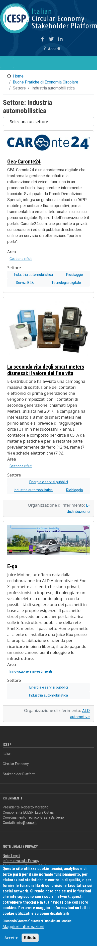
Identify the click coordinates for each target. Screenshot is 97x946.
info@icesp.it (27, 823)
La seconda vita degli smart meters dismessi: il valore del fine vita (45, 370)
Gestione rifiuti (21, 259)
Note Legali (11, 856)
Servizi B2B (25, 283)
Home (18, 76)
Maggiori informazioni (23, 928)
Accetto (12, 940)
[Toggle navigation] (7, 63)
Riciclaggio (74, 275)
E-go (12, 566)
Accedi (54, 49)
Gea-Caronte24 (24, 161)
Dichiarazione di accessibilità (24, 866)
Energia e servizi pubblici (48, 482)
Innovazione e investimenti (31, 671)
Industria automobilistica (33, 275)
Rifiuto (30, 940)
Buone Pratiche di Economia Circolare (45, 82)
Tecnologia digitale (66, 283)
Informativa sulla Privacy (21, 861)
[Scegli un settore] (48, 121)
